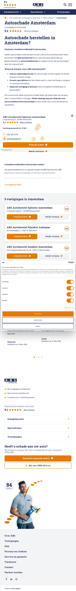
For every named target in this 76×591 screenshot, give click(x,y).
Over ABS (10, 535)
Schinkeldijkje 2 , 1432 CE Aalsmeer (22, 230)
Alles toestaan (38, 313)
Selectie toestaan (38, 320)
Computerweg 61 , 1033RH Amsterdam (23, 211)
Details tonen (67, 308)
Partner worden (13, 572)
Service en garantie (16, 556)
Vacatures (10, 561)
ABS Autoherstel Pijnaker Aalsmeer (28, 227)
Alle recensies (29, 410)
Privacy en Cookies (16, 551)
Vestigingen (12, 540)
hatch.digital (16, 588)
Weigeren (38, 326)
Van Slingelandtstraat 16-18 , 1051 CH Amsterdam (28, 250)
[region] (38, 132)
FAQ (7, 546)
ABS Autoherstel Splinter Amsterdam (29, 207)
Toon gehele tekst (13, 184)
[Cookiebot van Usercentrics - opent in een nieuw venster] (62, 262)
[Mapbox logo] (6, 149)
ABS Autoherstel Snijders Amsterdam (29, 246)
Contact (9, 567)
